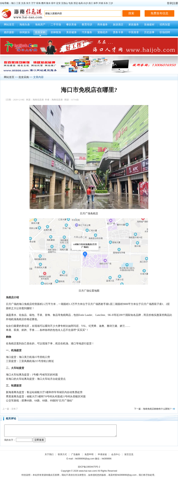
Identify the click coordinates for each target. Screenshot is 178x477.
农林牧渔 (56, 32)
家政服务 (133, 24)
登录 (169, 3)
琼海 (38, 3)
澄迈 (75, 3)
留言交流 (128, 454)
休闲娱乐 (24, 32)
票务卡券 (118, 32)
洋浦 (100, 3)
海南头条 (24, 24)
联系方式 (62, 454)
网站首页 (9, 24)
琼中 (53, 3)
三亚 (18, 3)
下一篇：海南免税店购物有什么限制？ (153, 409)
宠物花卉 (102, 32)
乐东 (105, 3)
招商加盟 (165, 24)
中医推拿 (133, 32)
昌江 (90, 3)
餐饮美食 (71, 24)
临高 (80, 3)
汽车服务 (87, 32)
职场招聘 (165, 32)
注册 (175, 3)
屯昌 (70, 3)
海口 (13, 3)
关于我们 (49, 454)
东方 (28, 3)
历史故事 (149, 32)
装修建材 (149, 24)
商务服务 (102, 24)
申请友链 (102, 454)
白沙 (85, 3)
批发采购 (40, 32)
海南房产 (40, 24)
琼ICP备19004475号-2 (89, 467)
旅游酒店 (118, 24)
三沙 (110, 3)
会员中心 (115, 454)
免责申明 (89, 454)
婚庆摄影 (9, 32)
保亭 (95, 3)
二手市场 (56, 24)
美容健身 (71, 32)
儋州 (43, 3)
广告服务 (75, 454)
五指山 (64, 3)
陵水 (48, 3)
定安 (58, 3)
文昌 (23, 3)
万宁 (33, 3)
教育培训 (87, 24)
